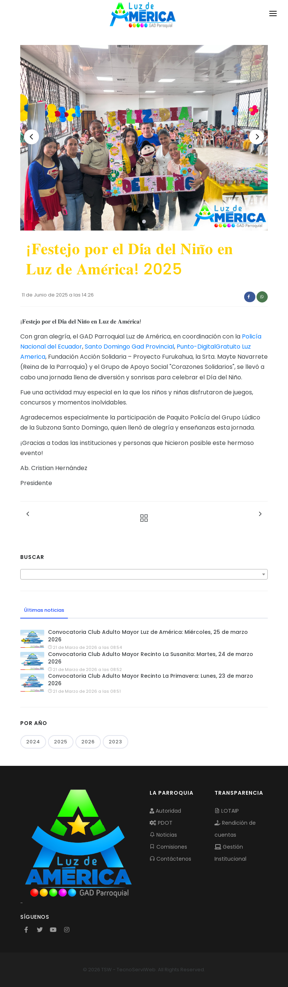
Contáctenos (170, 859)
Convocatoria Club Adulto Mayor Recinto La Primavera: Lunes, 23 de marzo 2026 (150, 679)
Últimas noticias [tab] (44, 610)
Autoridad (165, 811)
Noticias (163, 835)
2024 (33, 741)
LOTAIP (226, 811)
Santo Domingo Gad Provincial (129, 346)
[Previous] (31, 136)
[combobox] (144, 574)
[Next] (256, 136)
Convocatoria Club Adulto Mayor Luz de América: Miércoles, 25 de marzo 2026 (148, 635)
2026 (88, 741)
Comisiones (168, 847)
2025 (61, 741)
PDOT (161, 823)
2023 (115, 741)
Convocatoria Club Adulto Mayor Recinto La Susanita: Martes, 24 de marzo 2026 (150, 657)
